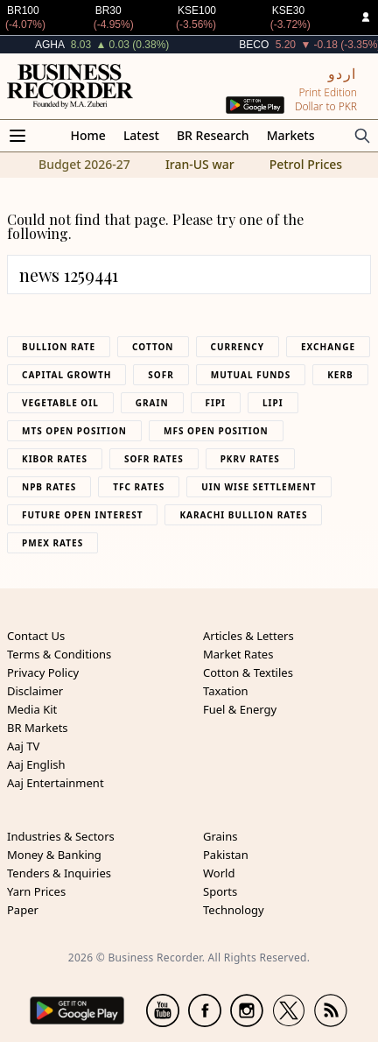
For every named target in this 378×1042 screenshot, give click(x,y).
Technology (233, 910)
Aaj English (36, 764)
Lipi (273, 403)
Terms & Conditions (59, 654)
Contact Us (36, 636)
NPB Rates (49, 487)
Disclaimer (35, 691)
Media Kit (32, 709)
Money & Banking (54, 854)
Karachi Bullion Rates (243, 515)
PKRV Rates (250, 459)
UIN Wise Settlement (258, 487)
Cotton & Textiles (248, 672)
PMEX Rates (52, 543)
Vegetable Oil (60, 403)
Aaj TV (23, 746)
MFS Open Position (216, 431)
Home (88, 135)
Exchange (328, 347)
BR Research (213, 135)
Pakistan (225, 854)
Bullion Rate (58, 347)
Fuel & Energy (239, 709)
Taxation (225, 691)
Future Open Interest (82, 515)
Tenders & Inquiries (59, 873)
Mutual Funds (250, 375)
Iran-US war (199, 164)
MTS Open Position (74, 431)
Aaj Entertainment (55, 783)
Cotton (152, 347)
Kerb (340, 375)
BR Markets (37, 728)
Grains (220, 836)
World (218, 873)
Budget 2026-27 (84, 164)
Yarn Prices (36, 891)
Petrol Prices (306, 164)
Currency (238, 347)
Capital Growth (66, 375)
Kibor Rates (55, 459)
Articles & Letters (248, 636)
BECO (254, 45)
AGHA (49, 45)
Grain (152, 403)
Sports (220, 891)
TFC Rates (138, 487)
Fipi (216, 403)
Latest (141, 135)
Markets (291, 135)
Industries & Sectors (61, 836)
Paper (22, 910)
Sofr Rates (154, 459)
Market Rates (238, 654)
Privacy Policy (43, 672)
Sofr (160, 375)
